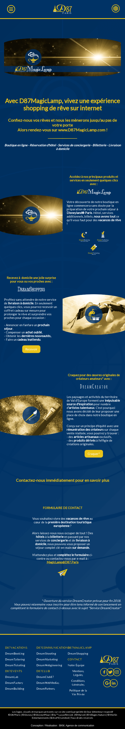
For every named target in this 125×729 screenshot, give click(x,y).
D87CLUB (43, 671)
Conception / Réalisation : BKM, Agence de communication (62, 725)
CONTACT (75, 659)
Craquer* (94, 454)
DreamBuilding (14, 688)
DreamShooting (46, 653)
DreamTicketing (15, 665)
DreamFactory (14, 683)
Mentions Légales (78, 673)
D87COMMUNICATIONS (52, 647)
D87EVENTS (13, 671)
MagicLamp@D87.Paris (63, 562)
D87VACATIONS (16, 647)
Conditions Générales (78, 682)
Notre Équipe (76, 665)
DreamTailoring (15, 659)
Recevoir (31, 349)
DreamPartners (45, 688)
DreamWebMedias (47, 683)
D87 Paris (62, 9)
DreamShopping (78, 653)
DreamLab (11, 677)
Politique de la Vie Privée (78, 692)
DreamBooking (14, 653)
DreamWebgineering (49, 665)
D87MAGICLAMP (79, 647)
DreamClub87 (45, 677)
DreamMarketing (47, 659)
